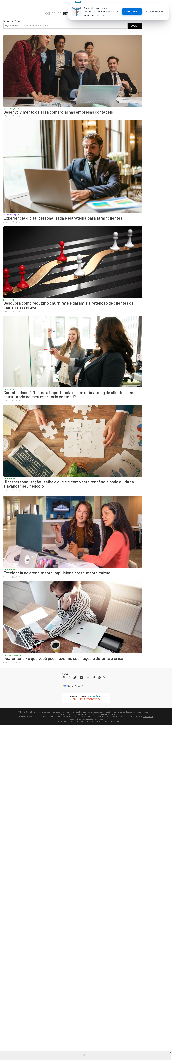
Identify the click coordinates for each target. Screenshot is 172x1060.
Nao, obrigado (154, 11)
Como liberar (132, 11)
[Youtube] (81, 677)
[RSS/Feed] (104, 677)
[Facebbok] (69, 677)
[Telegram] (94, 678)
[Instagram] (64, 677)
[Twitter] (74, 677)
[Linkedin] (88, 677)
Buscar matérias (11, 21)
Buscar (135, 25)
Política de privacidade (111, 721)
